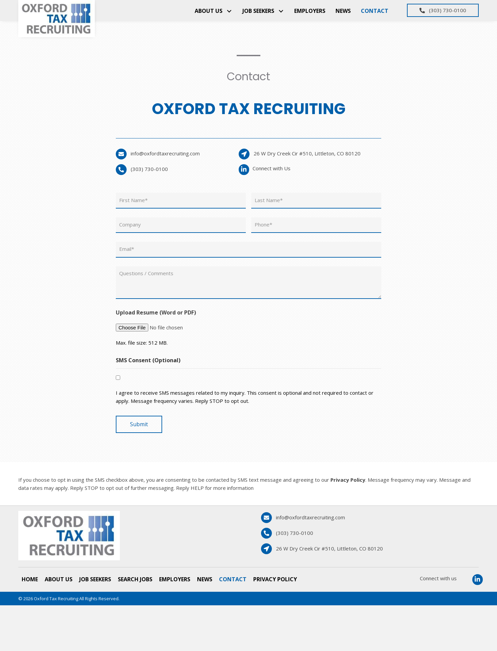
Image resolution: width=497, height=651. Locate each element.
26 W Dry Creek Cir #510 (307, 153)
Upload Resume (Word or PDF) (156, 307)
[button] (229, 11)
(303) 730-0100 (149, 169)
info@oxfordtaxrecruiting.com (165, 153)
